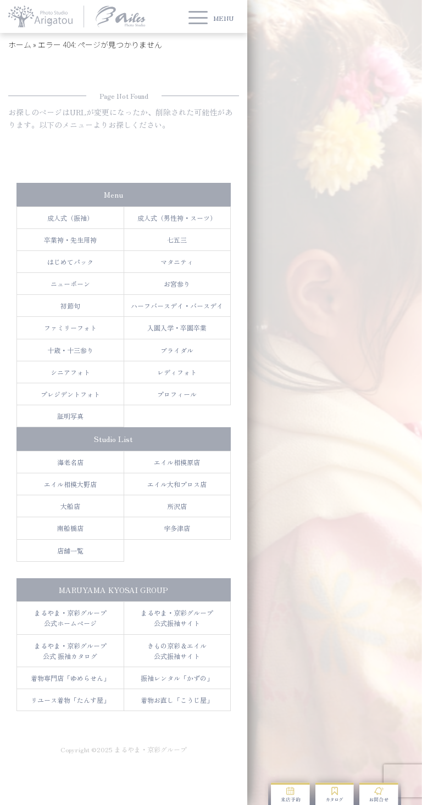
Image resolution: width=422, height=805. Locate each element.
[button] (211, 17)
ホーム (19, 44)
